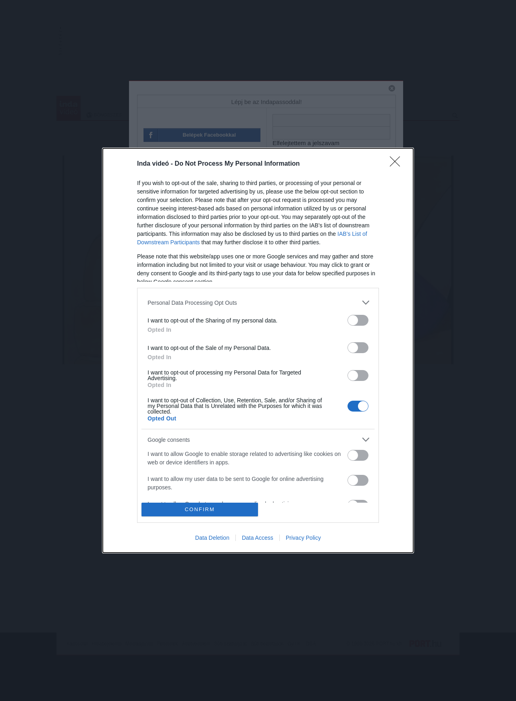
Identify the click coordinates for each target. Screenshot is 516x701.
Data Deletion (212, 538)
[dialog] (258, 350)
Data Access (257, 538)
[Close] (397, 164)
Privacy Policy (303, 538)
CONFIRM (200, 509)
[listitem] (258, 302)
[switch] (357, 320)
